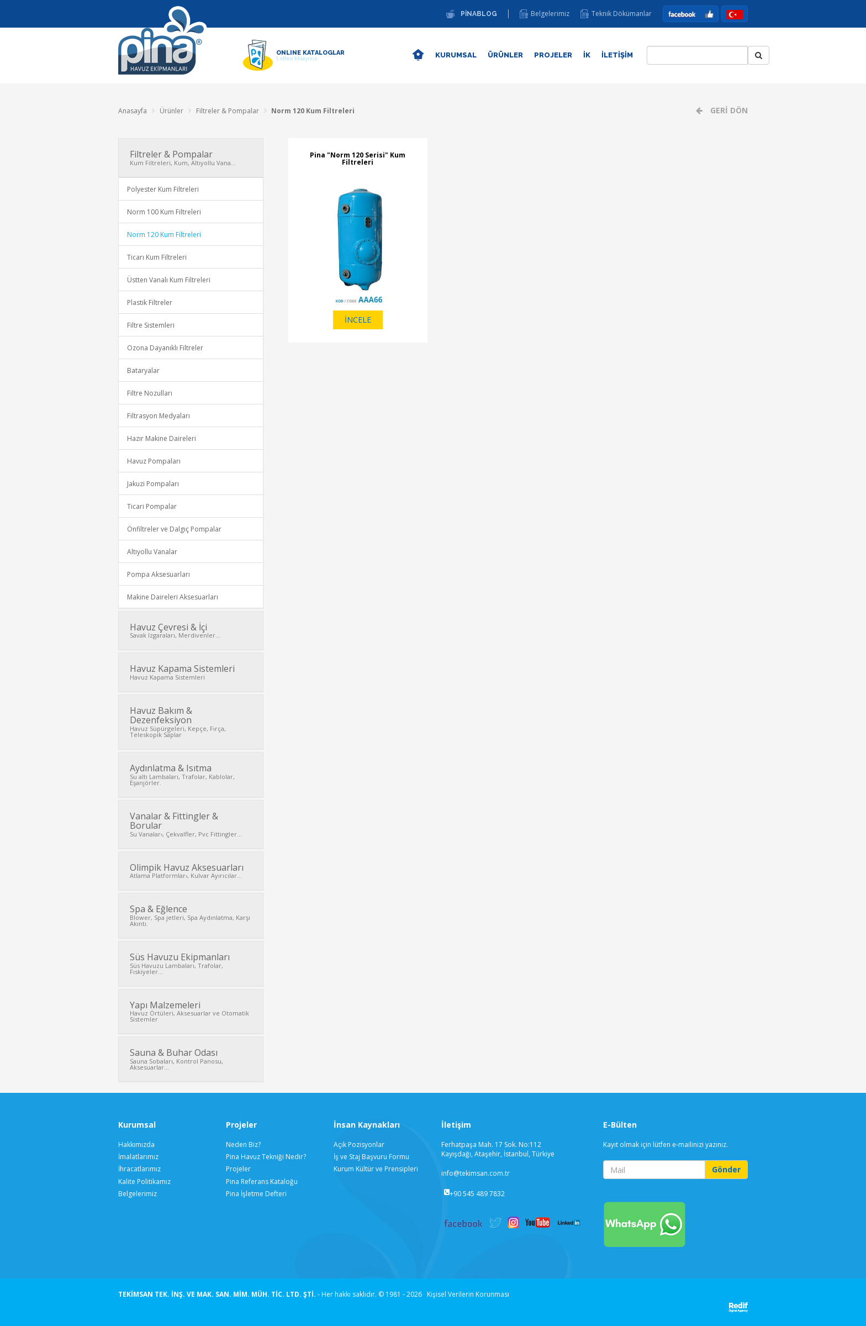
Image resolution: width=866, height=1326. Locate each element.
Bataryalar (143, 370)
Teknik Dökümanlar (622, 13)
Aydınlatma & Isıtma (191, 774)
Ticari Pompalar (152, 506)
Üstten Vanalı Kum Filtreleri (168, 280)
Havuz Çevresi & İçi (191, 630)
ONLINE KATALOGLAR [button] (310, 55)
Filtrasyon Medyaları (158, 415)
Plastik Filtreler (149, 302)
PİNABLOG (479, 14)
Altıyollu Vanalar (152, 551)
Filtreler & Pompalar (227, 110)
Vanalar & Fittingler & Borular (191, 824)
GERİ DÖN (728, 110)
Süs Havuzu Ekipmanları (191, 963)
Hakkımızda (136, 1144)
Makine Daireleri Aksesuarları (172, 597)
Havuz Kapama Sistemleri (191, 671)
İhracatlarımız (139, 1169)
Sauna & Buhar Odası (191, 1058)
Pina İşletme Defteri (256, 1193)
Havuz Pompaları (154, 461)
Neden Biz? (243, 1144)
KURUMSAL (456, 55)
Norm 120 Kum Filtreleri (313, 110)
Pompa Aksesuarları (158, 574)
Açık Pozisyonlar (359, 1144)
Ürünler (171, 110)
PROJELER (553, 55)
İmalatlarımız (138, 1156)
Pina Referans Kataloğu (262, 1181)
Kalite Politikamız (144, 1181)
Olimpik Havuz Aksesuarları (191, 870)
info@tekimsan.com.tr (475, 1173)
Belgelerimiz (550, 13)
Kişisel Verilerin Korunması (468, 1294)
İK (586, 55)
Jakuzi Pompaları (153, 483)
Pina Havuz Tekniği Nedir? (266, 1156)
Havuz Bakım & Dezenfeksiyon (191, 721)
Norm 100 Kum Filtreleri (164, 212)
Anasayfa (132, 110)
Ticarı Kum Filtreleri (157, 257)
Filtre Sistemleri (151, 325)
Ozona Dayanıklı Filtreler (165, 347)
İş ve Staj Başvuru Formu (371, 1156)
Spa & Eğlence (191, 915)
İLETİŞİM (617, 55)
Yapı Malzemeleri (191, 1011)
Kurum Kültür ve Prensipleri (376, 1169)
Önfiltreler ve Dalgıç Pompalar (174, 529)
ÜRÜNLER (505, 55)
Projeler (238, 1169)
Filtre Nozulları (149, 393)
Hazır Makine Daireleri (161, 438)
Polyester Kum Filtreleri (163, 189)
